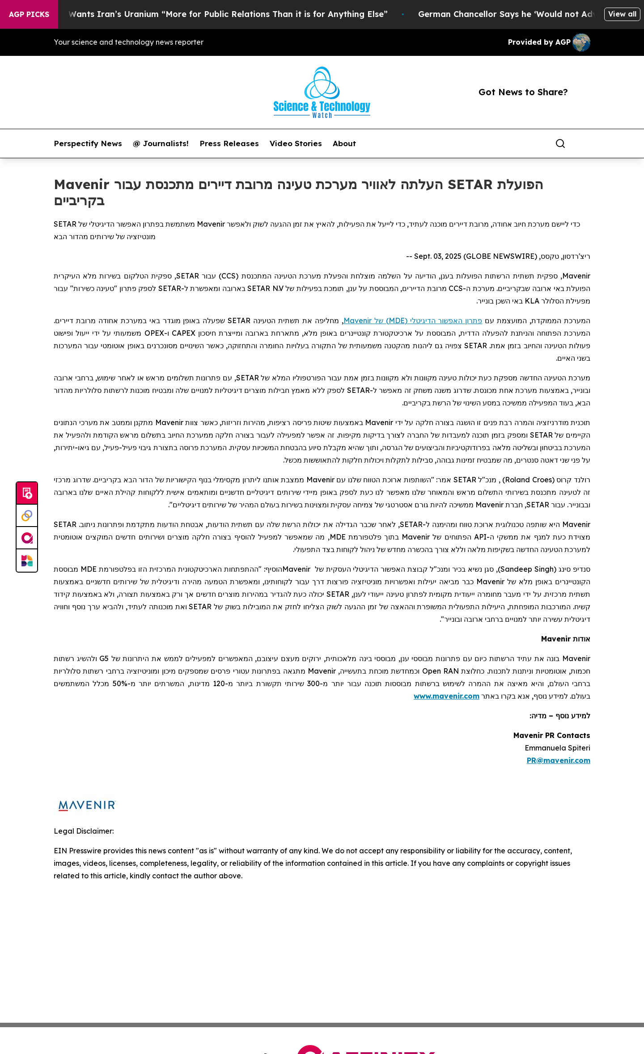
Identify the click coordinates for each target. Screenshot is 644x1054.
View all (622, 13)
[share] (584, 143)
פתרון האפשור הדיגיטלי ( (444, 320)
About (344, 143)
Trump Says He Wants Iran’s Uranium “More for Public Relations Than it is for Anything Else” (206, 14)
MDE (397, 320)
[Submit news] (27, 493)
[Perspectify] (27, 516)
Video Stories (296, 143)
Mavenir (357, 320)
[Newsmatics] (27, 560)
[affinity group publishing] (27, 538)
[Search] (560, 143)
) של (380, 320)
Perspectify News (88, 143)
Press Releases (229, 143)
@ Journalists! (161, 143)
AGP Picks (29, 14)
